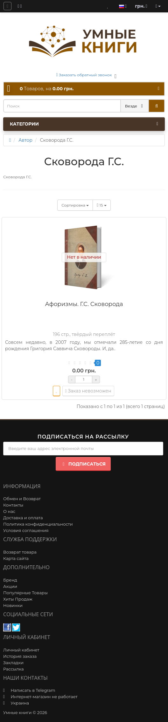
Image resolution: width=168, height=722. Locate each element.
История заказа (20, 656)
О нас (9, 511)
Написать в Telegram (32, 690)
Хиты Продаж (17, 599)
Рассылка (13, 668)
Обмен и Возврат (22, 498)
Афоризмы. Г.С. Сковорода (84, 304)
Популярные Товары (25, 592)
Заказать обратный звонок (84, 74)
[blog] (19, 6)
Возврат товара (20, 552)
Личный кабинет (21, 649)
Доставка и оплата (23, 517)
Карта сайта (16, 558)
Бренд (10, 579)
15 (102, 205)
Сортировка (75, 205)
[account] (158, 6)
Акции (10, 586)
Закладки (13, 662)
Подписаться (83, 464)
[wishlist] (56, 391)
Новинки (13, 605)
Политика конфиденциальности (38, 524)
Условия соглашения (26, 530)
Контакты (13, 504)
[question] (7, 6)
